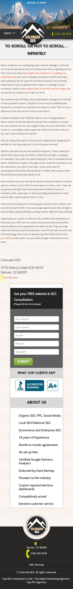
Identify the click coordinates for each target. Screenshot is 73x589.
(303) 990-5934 (9, 277)
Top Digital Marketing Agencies (52, 578)
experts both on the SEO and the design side (48, 88)
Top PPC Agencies (36, 582)
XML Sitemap (36, 564)
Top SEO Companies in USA (17, 578)
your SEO (5, 238)
